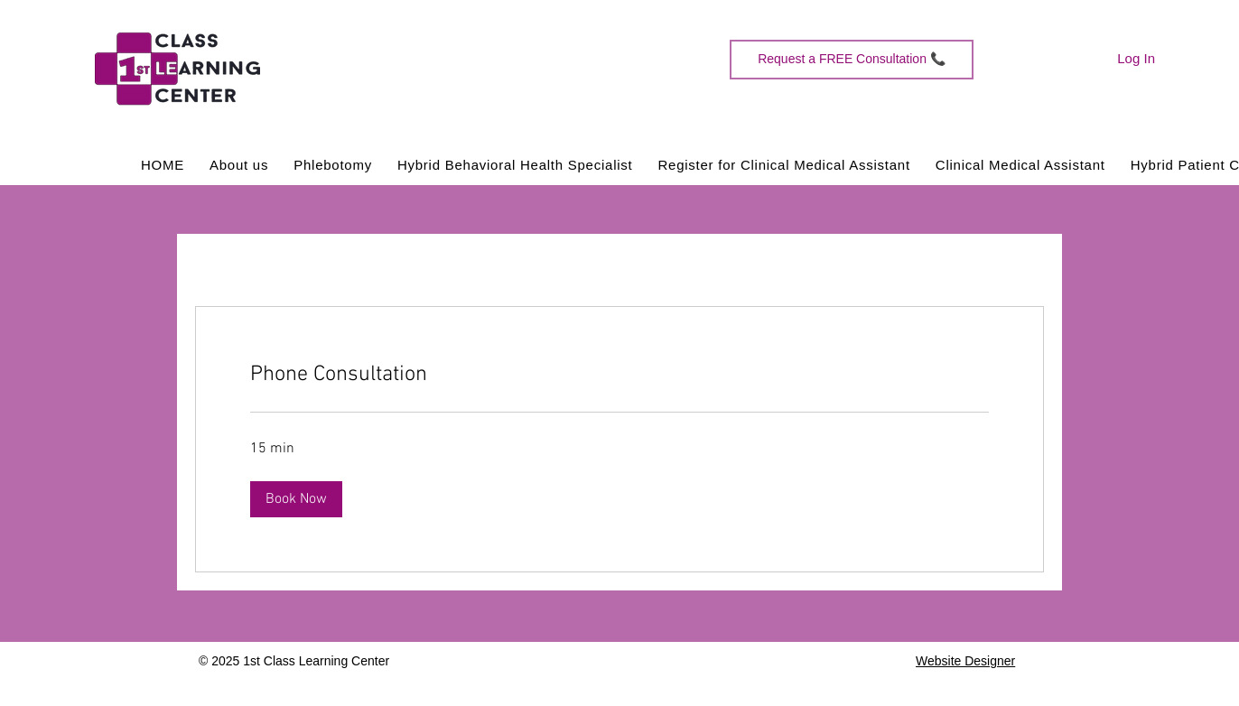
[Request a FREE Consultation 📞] (852, 59)
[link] (619, 375)
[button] (296, 499)
